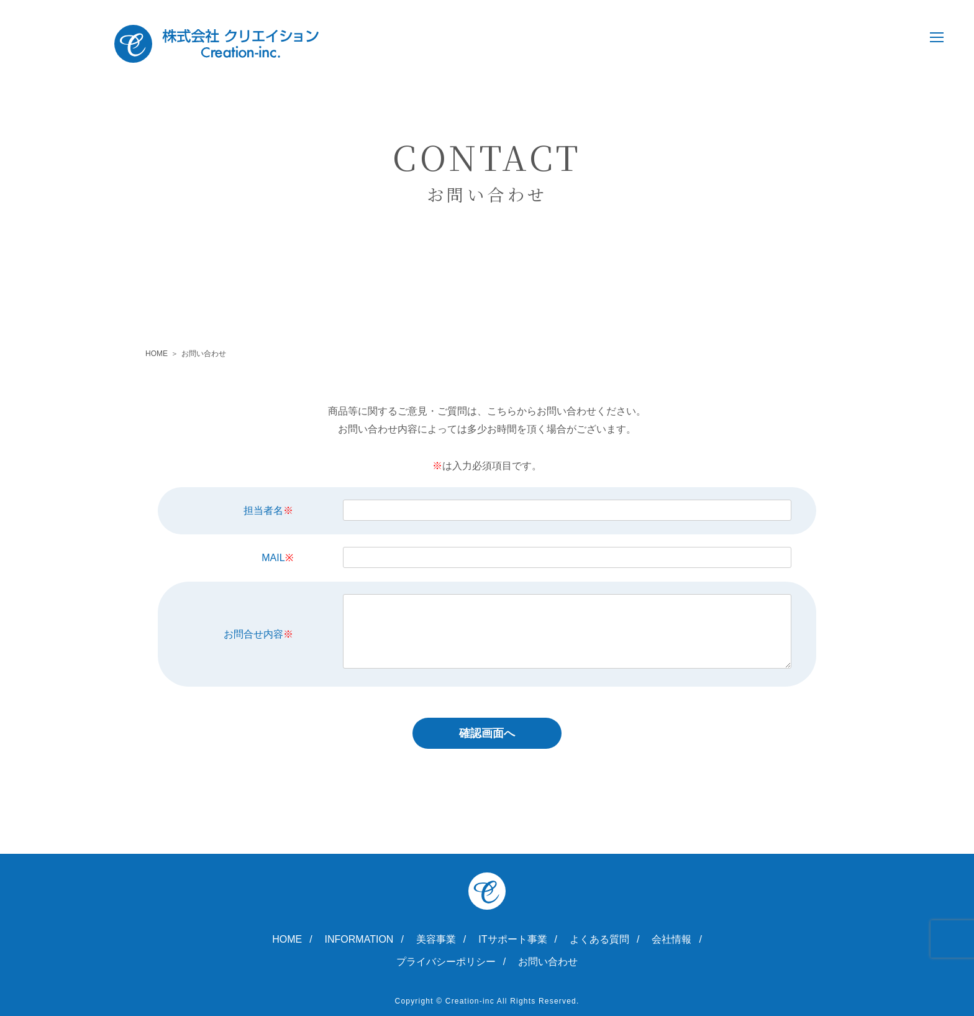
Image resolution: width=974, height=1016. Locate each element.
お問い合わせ (548, 962)
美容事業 (436, 940)
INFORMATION (359, 940)
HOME (156, 353)
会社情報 (671, 940)
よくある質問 (599, 940)
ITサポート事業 (512, 940)
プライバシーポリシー (446, 962)
